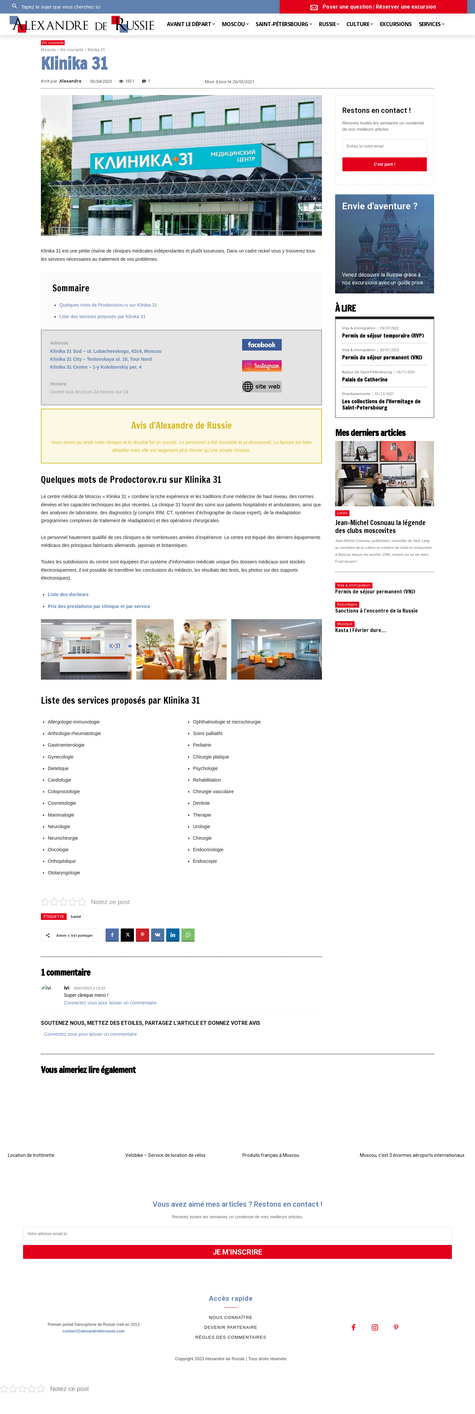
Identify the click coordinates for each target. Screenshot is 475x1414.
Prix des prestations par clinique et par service (99, 606)
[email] (384, 146)
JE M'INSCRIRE (237, 1252)
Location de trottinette (31, 1155)
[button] (54, 6)
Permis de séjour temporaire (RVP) (383, 335)
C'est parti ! (385, 164)
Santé (76, 916)
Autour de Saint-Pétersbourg (367, 372)
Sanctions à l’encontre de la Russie (376, 610)
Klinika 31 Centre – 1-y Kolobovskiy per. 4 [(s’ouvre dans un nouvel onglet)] (96, 367)
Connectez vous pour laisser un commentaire (110, 1002)
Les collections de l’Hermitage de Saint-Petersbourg (381, 404)
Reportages (347, 604)
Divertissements (356, 394)
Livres (342, 513)
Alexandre (70, 81)
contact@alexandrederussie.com (94, 1331)
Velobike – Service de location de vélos (165, 1155)
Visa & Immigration (358, 328)
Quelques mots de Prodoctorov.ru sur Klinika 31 (108, 305)
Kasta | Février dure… (360, 630)
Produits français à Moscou (270, 1155)
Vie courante (53, 42)
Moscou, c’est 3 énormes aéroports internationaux (412, 1155)
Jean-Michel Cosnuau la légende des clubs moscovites (380, 526)
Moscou (48, 49)
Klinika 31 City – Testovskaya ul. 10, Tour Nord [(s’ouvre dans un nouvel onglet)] (101, 359)
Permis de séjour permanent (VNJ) (382, 357)
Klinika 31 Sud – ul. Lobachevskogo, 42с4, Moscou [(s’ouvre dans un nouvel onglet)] (106, 351)
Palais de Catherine (365, 379)
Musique (345, 624)
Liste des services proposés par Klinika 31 (102, 316)
